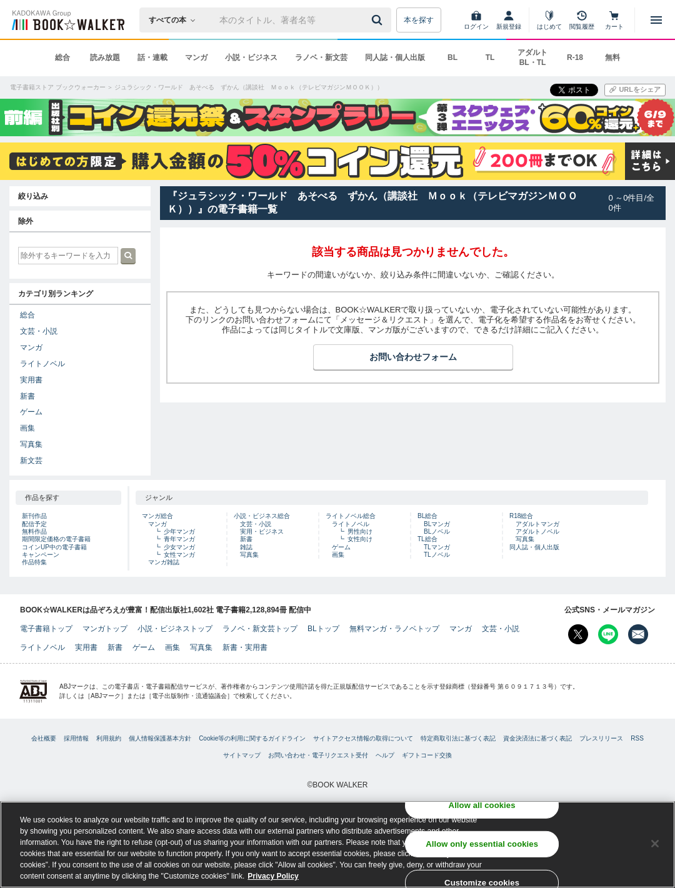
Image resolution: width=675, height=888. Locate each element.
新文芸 (31, 460)
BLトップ (323, 628)
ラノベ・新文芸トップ (260, 628)
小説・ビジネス (251, 57)
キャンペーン (40, 554)
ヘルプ (385, 755)
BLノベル (437, 531)
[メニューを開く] (656, 20)
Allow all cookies (482, 805)
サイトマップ (242, 755)
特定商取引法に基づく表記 (458, 738)
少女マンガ (179, 547)
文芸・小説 (39, 331)
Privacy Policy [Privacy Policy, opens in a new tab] (273, 876)
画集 (27, 428)
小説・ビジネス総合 (262, 515)
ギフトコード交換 (427, 755)
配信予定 (34, 524)
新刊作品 (34, 515)
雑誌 (246, 547)
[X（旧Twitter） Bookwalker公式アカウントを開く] (578, 634)
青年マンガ (179, 539)
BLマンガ (437, 524)
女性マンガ (179, 554)
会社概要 (43, 738)
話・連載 (153, 57)
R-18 (575, 57)
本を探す (419, 20)
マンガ (196, 57)
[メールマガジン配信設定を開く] (638, 634)
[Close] (655, 843)
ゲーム (31, 411)
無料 (612, 57)
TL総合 (428, 539)
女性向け (360, 539)
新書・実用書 (245, 647)
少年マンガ (179, 531)
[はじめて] (549, 19)
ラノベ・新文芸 (321, 57)
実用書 (31, 380)
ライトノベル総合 (351, 515)
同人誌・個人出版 (395, 57)
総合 (62, 57)
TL (490, 57)
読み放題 (105, 57)
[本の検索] (176, 20)
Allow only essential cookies (482, 844)
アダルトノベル (537, 531)
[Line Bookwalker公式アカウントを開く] (608, 634)
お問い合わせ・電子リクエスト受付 (318, 755)
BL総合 (428, 515)
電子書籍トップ (46, 628)
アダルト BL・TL (533, 57)
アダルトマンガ (537, 524)
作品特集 (34, 562)
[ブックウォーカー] (67, 20)
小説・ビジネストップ (175, 628)
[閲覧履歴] (581, 19)
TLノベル (437, 554)
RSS (637, 738)
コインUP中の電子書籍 (54, 547)
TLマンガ (437, 547)
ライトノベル (42, 363)
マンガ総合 (157, 515)
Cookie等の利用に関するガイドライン (252, 738)
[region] (337, 844)
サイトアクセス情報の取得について (363, 738)
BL (453, 57)
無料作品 (34, 531)
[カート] (614, 19)
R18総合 (521, 515)
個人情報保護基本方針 (160, 738)
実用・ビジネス (262, 531)
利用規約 (108, 738)
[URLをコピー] (635, 90)
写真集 (31, 444)
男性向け (360, 531)
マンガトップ (105, 628)
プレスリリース (601, 738)
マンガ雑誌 (163, 562)
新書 (27, 396)
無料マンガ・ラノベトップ (394, 628)
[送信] (379, 20)
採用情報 (76, 738)
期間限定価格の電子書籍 (56, 539)
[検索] (379, 20)
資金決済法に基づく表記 (537, 738)
